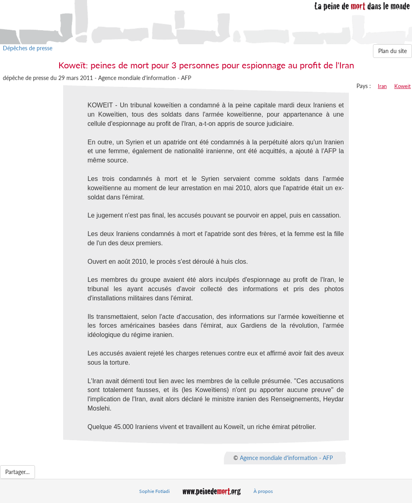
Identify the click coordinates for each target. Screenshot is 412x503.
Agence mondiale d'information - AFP (286, 457)
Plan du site (392, 50)
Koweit (402, 86)
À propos (263, 491)
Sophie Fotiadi (154, 491)
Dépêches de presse (27, 48)
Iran (382, 86)
